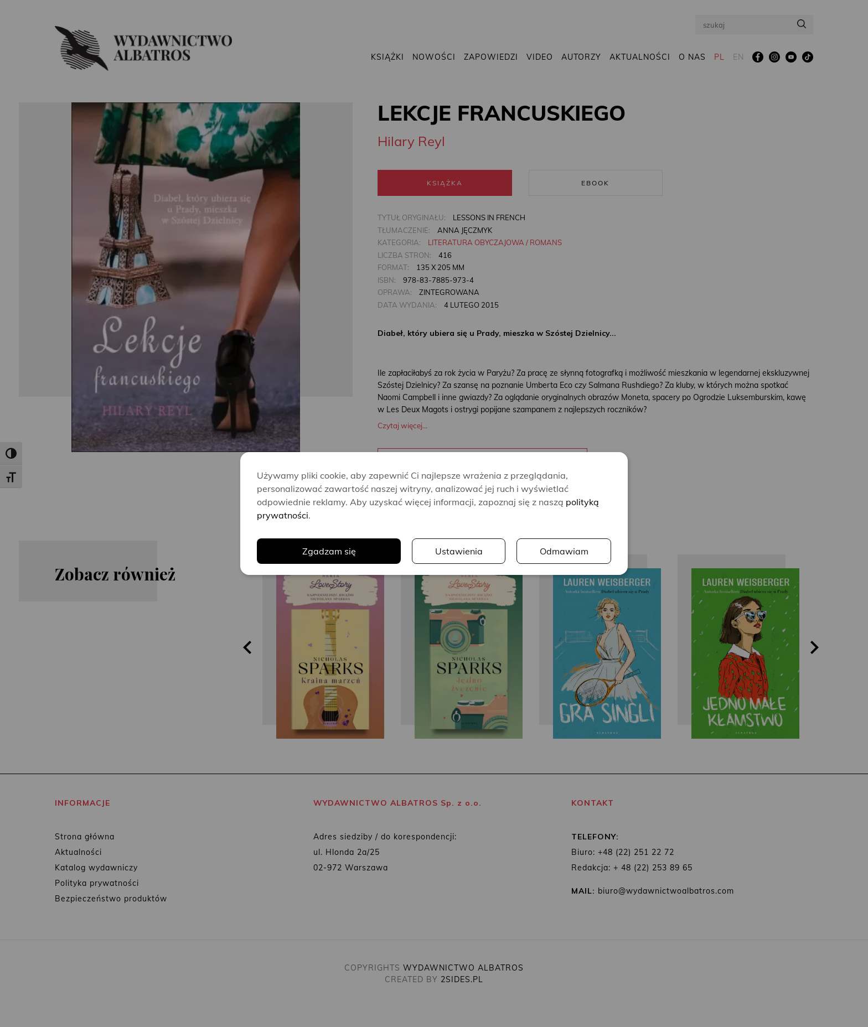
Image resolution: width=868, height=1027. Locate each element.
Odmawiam (564, 551)
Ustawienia (459, 551)
